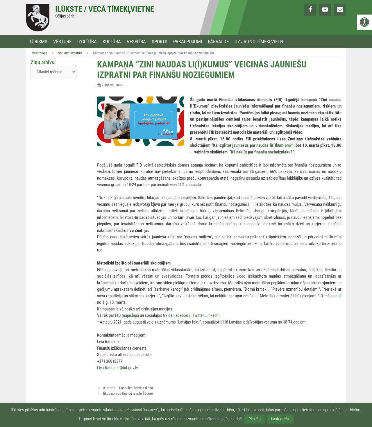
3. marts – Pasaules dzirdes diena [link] (128, 388)
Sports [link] (159, 41)
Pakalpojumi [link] (187, 41)
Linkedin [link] (212, 315)
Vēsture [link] (62, 41)
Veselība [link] (136, 41)
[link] (364, 22)
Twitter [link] (198, 315)
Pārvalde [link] (218, 41)
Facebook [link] (182, 315)
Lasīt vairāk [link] (280, 419)
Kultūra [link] (112, 41)
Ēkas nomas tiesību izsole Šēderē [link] (128, 393)
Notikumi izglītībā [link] (70, 53)
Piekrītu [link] (254, 419)
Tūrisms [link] (38, 41)
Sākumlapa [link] (39, 53)
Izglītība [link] (87, 41)
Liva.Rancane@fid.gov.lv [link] (117, 367)
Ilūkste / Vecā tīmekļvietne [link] (104, 9)
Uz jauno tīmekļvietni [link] (260, 41)
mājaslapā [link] (332, 296)
